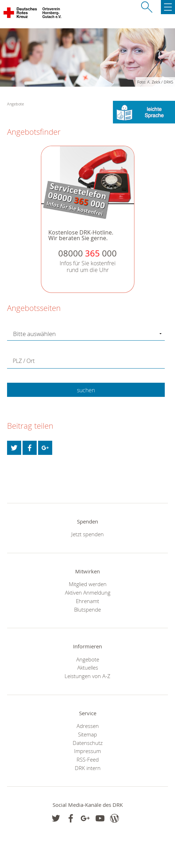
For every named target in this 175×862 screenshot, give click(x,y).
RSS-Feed (88, 759)
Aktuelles (87, 667)
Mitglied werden (88, 584)
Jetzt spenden (87, 534)
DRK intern (88, 767)
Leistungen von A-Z (87, 675)
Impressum (87, 750)
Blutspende (87, 609)
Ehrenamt (87, 600)
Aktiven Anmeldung (87, 592)
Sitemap (87, 734)
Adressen (88, 725)
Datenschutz (88, 742)
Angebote (87, 659)
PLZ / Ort (24, 361)
